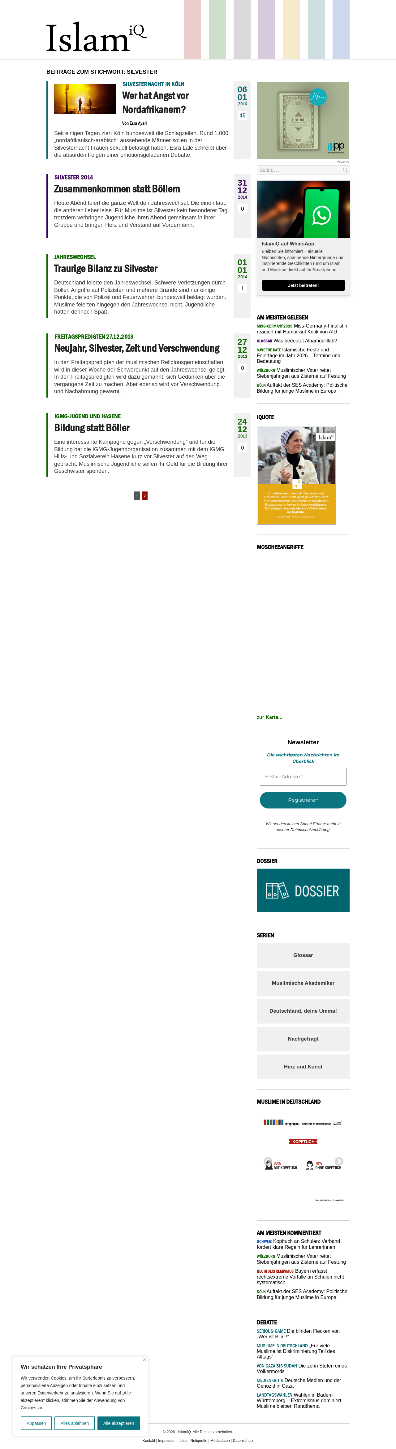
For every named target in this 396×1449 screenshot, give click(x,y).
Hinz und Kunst (303, 1067)
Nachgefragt (303, 1039)
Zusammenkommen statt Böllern (117, 189)
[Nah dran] (144, 1359)
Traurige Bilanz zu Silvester (105, 268)
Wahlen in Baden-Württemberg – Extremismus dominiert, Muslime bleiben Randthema (299, 1400)
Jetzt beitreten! (303, 285)
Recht (291, 29)
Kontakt (149, 1440)
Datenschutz (243, 1440)
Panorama (341, 29)
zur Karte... (269, 717)
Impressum (167, 1440)
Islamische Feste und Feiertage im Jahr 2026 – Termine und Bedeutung (298, 355)
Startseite (242, 29)
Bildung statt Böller (91, 428)
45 (242, 115)
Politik (192, 29)
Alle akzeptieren (118, 1423)
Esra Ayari (138, 123)
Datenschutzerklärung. (311, 829)
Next (337, 1160)
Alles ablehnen (74, 1423)
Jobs (183, 1440)
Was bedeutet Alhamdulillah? (297, 340)
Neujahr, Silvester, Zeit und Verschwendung (136, 348)
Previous (266, 1160)
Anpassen (36, 1423)
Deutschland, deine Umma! (303, 1011)
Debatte (316, 29)
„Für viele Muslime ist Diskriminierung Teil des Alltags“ (296, 1351)
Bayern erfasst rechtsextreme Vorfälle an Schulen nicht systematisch (300, 1276)
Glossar (303, 955)
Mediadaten (220, 1440)
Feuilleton (266, 29)
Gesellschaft (217, 29)
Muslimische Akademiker (303, 983)
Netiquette (199, 1440)
